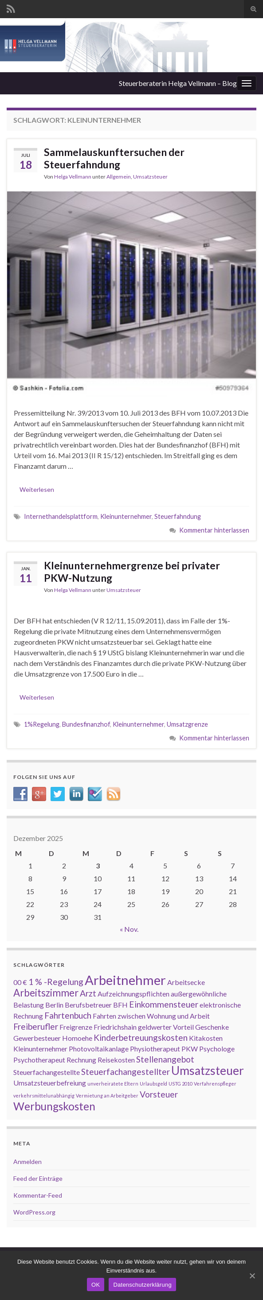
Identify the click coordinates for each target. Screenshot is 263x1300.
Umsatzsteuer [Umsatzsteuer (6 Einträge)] (207, 1070)
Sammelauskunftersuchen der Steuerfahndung (114, 158)
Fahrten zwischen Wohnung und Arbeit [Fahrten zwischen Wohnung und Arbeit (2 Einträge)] (151, 1016)
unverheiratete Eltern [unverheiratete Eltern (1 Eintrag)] (112, 1083)
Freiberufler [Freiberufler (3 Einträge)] (35, 1026)
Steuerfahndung (177, 516)
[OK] (251, 1275)
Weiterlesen (37, 489)
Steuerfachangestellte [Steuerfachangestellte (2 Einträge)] (46, 1072)
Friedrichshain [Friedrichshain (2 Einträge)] (115, 1027)
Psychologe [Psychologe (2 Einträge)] (217, 1048)
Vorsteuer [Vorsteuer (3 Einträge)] (159, 1094)
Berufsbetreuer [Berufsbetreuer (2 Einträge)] (88, 1004)
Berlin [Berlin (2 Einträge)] (54, 1004)
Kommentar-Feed (37, 1195)
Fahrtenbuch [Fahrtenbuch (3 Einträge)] (67, 1015)
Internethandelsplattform (61, 516)
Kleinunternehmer (126, 516)
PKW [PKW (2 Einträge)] (189, 1048)
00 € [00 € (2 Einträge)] (20, 982)
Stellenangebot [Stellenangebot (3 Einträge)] (165, 1059)
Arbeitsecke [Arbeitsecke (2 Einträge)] (186, 982)
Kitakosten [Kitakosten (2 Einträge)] (206, 1038)
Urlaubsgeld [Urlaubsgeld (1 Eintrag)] (153, 1083)
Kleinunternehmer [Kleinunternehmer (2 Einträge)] (40, 1048)
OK (95, 1284)
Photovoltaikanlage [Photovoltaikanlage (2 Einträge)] (99, 1048)
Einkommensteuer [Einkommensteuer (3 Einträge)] (163, 1004)
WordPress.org (34, 1212)
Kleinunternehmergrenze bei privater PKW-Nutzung (132, 571)
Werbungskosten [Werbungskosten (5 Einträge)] (54, 1106)
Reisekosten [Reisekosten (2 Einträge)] (116, 1059)
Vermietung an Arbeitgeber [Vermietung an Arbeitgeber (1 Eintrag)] (107, 1095)
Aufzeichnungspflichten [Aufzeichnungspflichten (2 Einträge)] (133, 993)
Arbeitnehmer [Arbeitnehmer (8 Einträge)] (125, 980)
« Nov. (129, 929)
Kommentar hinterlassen (214, 530)
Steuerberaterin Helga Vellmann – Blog (178, 83)
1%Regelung (41, 724)
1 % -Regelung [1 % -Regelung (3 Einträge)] (55, 982)
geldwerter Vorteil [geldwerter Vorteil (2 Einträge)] (166, 1027)
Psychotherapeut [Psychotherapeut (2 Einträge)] (39, 1059)
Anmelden (27, 1161)
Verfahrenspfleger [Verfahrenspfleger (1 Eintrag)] (215, 1083)
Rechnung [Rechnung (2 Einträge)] (81, 1059)
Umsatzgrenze (187, 724)
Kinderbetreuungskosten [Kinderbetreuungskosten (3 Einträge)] (141, 1037)
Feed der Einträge (38, 1178)
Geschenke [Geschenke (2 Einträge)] (212, 1027)
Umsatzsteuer (150, 176)
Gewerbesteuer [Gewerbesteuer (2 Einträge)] (37, 1038)
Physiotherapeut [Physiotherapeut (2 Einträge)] (155, 1048)
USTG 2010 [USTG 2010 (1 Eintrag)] (180, 1083)
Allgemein (118, 176)
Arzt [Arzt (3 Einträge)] (88, 993)
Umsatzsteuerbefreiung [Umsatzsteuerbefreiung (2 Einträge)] (49, 1082)
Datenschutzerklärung (142, 1284)
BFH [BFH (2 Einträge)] (120, 1004)
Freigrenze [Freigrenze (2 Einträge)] (75, 1027)
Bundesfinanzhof (86, 724)
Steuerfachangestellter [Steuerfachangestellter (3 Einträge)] (125, 1071)
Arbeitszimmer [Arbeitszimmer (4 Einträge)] (46, 993)
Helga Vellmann (72, 176)
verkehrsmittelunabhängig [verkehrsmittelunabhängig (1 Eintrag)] (44, 1095)
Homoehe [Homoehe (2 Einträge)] (77, 1038)
